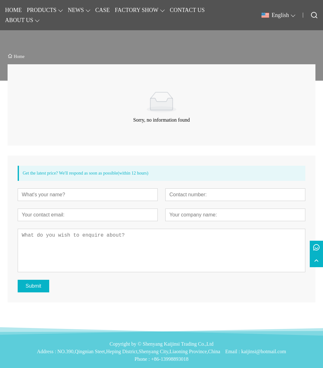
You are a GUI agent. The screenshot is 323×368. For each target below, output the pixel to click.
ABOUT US (19, 20)
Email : (233, 351)
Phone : (142, 359)
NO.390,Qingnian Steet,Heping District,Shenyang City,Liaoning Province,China (138, 351)
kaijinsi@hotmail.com (263, 351)
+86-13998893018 (169, 359)
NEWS (76, 10)
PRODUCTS (41, 10)
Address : (47, 351)
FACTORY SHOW (136, 10)
